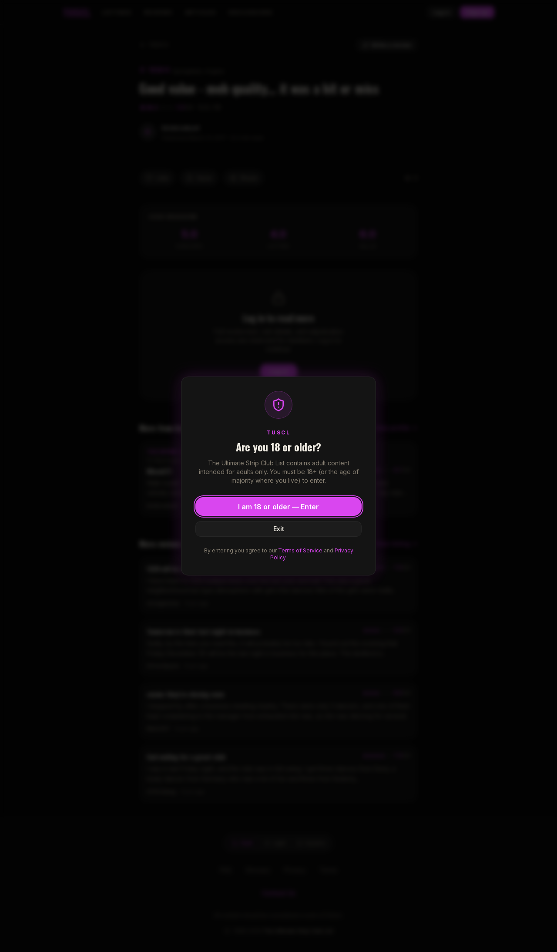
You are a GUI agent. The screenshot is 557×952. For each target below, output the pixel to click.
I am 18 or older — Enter (278, 506)
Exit (278, 528)
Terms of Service (300, 550)
